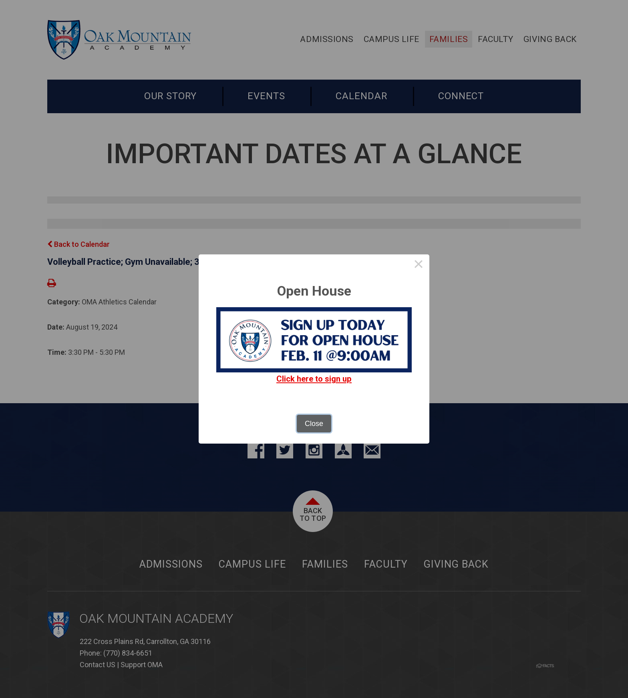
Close (314, 424)
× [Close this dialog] (418, 265)
